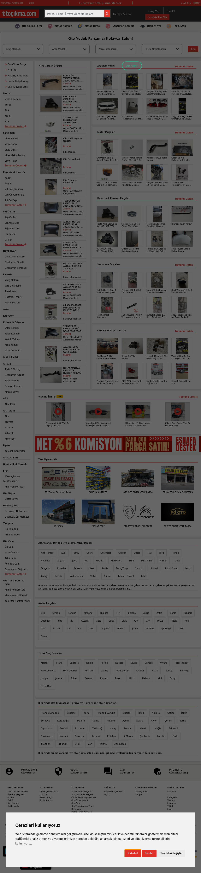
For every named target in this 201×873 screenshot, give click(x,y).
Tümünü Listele (184, 331)
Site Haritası (13, 803)
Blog (169, 809)
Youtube (171, 800)
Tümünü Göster (15, 573)
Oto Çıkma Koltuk (79, 800)
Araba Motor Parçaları (81, 791)
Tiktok (170, 806)
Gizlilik (11, 797)
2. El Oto (43, 794)
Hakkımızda (13, 806)
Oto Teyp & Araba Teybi (82, 806)
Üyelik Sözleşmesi (16, 794)
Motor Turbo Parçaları (81, 812)
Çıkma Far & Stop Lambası (83, 797)
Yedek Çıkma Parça (48, 791)
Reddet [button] (149, 853)
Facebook (171, 791)
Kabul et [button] (133, 853)
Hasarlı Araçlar (46, 797)
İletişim (138, 794)
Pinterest (171, 803)
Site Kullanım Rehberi (18, 791)
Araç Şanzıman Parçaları (82, 794)
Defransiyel (76, 809)
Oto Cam (75, 803)
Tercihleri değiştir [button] (171, 853)
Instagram (172, 797)
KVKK (10, 800)
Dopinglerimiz (142, 791)
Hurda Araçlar (45, 800)
